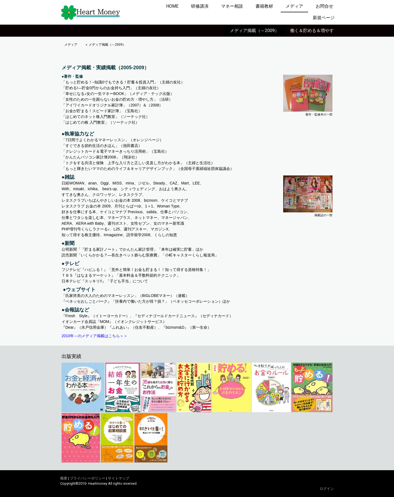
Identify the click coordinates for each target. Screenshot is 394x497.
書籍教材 (264, 6)
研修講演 (199, 6)
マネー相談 (232, 6)
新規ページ (324, 17)
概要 (63, 478)
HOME (172, 6)
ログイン (327, 489)
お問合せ (324, 6)
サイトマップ (118, 478)
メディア (294, 6)
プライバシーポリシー (87, 478)
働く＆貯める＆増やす (312, 30)
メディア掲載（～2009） (254, 30)
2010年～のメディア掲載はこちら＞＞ (95, 336)
